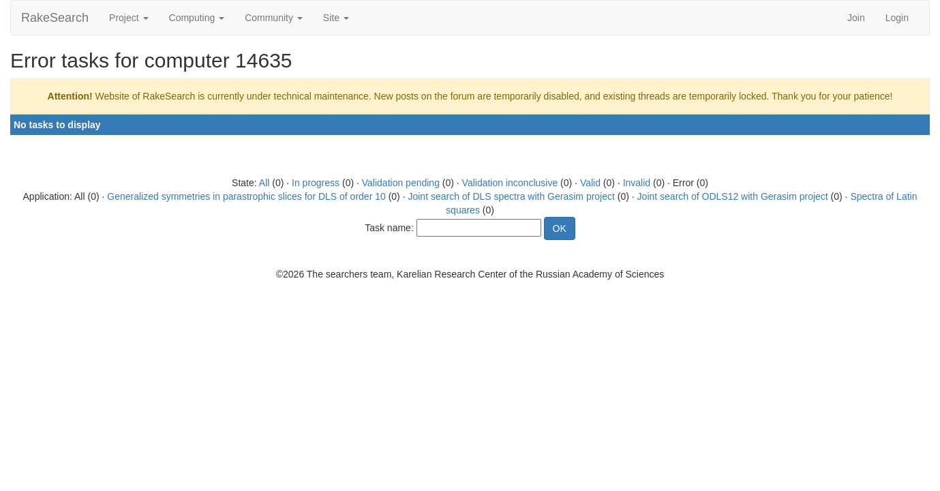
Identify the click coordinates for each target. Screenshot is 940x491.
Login (897, 17)
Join (856, 17)
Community (274, 17)
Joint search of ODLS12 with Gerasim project (732, 196)
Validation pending (401, 182)
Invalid (636, 182)
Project (128, 17)
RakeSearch (55, 18)
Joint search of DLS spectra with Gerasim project (511, 196)
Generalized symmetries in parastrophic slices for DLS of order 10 (246, 196)
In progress (315, 182)
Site (336, 17)
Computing (197, 17)
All (264, 182)
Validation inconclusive (510, 182)
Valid (590, 182)
